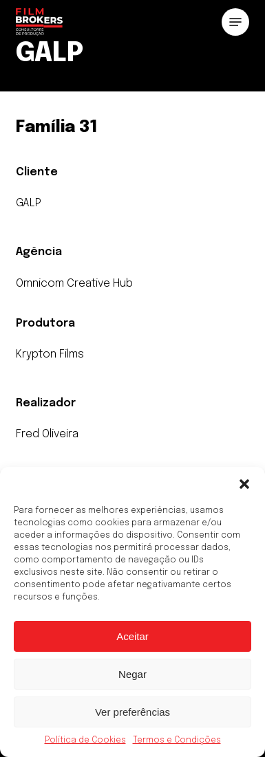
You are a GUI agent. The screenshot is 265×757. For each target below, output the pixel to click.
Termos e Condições (177, 740)
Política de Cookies (85, 740)
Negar (132, 674)
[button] (244, 484)
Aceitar (132, 636)
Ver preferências (132, 712)
